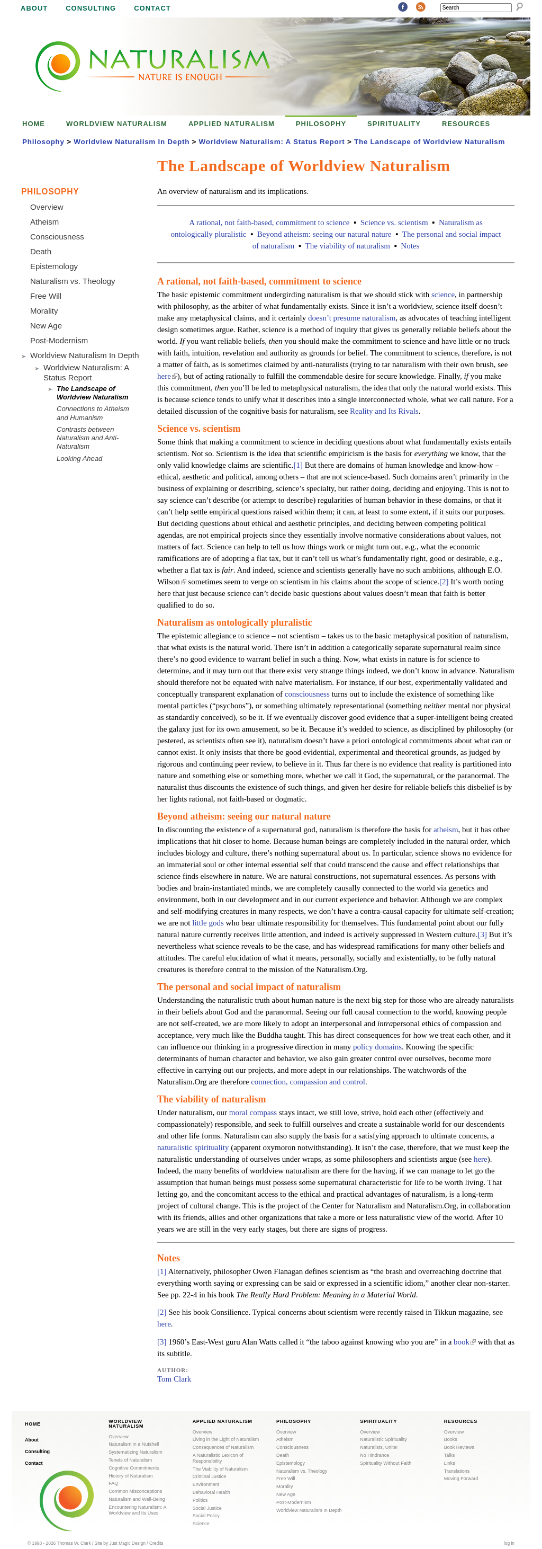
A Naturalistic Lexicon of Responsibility (218, 1458)
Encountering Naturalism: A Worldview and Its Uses (137, 1510)
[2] (444, 581)
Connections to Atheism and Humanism (93, 413)
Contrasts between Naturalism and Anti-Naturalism (88, 438)
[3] (482, 934)
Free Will (45, 295)
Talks (449, 1455)
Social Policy (206, 1515)
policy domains (377, 1047)
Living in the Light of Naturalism (226, 1439)
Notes (410, 246)
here (167, 376)
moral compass (253, 1112)
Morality (44, 310)
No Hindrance (374, 1455)
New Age (46, 325)
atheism (445, 829)
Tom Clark (174, 1379)
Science (201, 1523)
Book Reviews (459, 1447)
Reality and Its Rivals (384, 411)
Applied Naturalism (231, 124)
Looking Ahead (79, 458)
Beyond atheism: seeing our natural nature (324, 234)
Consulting (91, 8)
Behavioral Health (211, 1492)
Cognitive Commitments (134, 1468)
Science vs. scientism (394, 222)
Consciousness (57, 236)
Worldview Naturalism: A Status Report (272, 142)
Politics (200, 1500)
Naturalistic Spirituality (383, 1439)
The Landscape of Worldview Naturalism (429, 142)
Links (449, 1463)
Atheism (44, 221)
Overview (47, 206)
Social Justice (207, 1508)
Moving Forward (461, 1478)
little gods (208, 923)
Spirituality (394, 124)
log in (509, 1543)
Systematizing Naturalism (135, 1452)
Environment (206, 1484)
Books (450, 1439)
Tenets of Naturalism (130, 1460)
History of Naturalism (131, 1476)
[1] (298, 465)
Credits (156, 1543)
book (465, 1342)
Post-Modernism (59, 340)
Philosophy (321, 124)
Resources (466, 124)
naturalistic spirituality (193, 1147)
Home (33, 124)
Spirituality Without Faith (385, 1463)
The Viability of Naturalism (220, 1469)
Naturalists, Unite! (379, 1447)
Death (40, 251)
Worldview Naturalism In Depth (131, 142)
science (443, 294)
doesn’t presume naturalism (352, 318)
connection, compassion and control (308, 1082)
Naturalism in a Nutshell (134, 1444)
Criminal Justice (210, 1476)
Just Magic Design (128, 1543)
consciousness (307, 694)
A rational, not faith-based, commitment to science (269, 222)
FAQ (113, 1483)
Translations (457, 1471)
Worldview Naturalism (116, 124)
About (34, 8)
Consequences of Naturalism (223, 1447)
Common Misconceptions (135, 1491)
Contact (152, 8)
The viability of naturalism (347, 246)
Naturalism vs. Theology (72, 281)
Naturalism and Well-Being (137, 1499)
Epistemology (54, 266)
